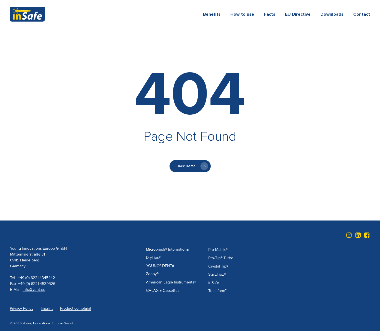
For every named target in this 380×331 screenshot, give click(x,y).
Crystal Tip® (218, 266)
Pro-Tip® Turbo (220, 258)
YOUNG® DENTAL (161, 265)
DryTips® (153, 257)
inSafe (213, 282)
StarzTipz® (217, 274)
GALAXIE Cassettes (162, 290)
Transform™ (217, 290)
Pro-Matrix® (218, 249)
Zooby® (152, 273)
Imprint (47, 308)
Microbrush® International (168, 249)
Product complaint (75, 308)
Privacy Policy (21, 308)
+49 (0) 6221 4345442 (36, 277)
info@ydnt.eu (34, 289)
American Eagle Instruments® (171, 282)
